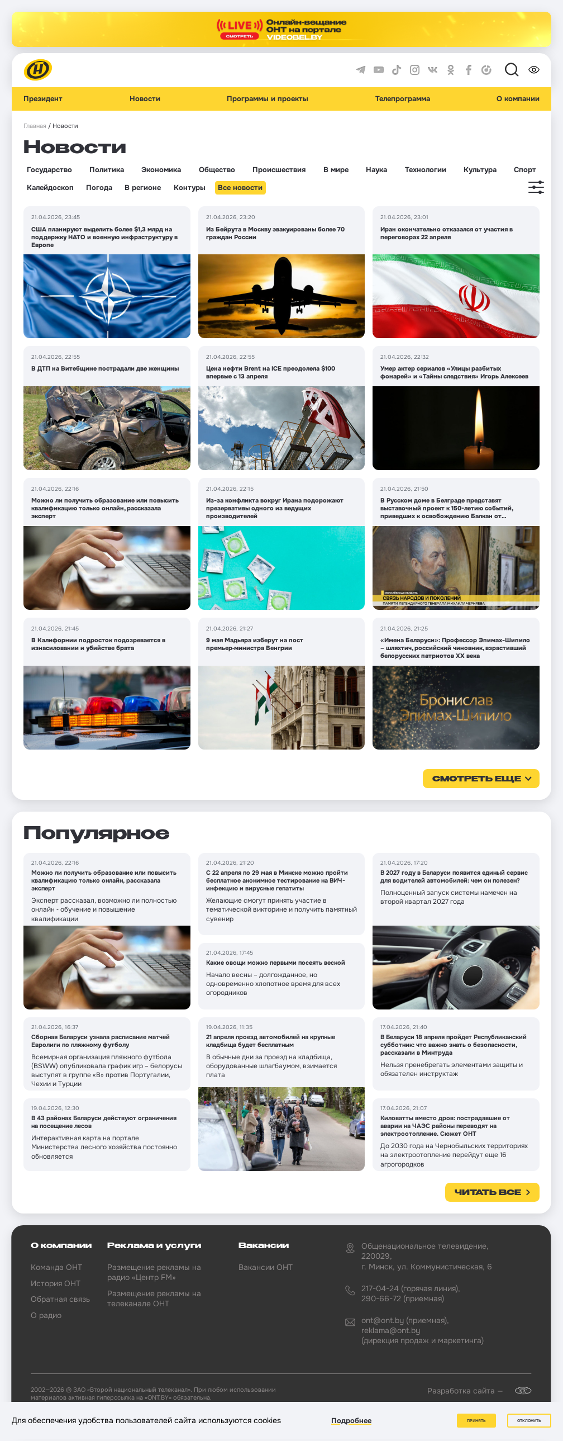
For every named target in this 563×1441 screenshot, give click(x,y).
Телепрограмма (402, 99)
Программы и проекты (267, 99)
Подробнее (351, 1420)
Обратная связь (60, 1299)
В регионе (143, 187)
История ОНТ (55, 1283)
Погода (99, 187)
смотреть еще (476, 779)
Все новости (240, 187)
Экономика (161, 169)
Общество (217, 169)
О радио (46, 1315)
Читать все (488, 1193)
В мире (336, 169)
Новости (145, 99)
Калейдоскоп (50, 187)
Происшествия (279, 169)
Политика (106, 169)
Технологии (425, 169)
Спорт (525, 169)
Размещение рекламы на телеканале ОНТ (154, 1298)
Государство (49, 169)
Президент (43, 99)
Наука (376, 169)
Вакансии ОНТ (265, 1267)
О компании (518, 99)
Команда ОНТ (56, 1267)
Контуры (190, 187)
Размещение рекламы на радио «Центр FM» (154, 1272)
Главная (34, 126)
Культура (480, 169)
